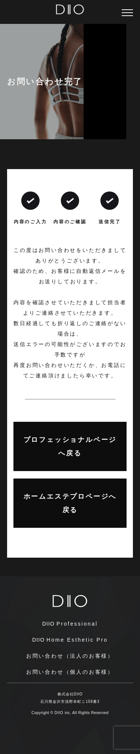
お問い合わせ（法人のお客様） (70, 656)
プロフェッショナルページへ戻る (70, 446)
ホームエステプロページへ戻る (70, 503)
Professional (70, 624)
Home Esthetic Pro (70, 640)
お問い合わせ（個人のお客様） (70, 672)
